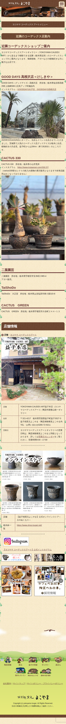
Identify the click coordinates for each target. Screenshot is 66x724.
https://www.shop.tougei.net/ (29, 525)
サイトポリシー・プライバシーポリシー (45, 683)
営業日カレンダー (46, 436)
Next (61, 557)
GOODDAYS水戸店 (27, 89)
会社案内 (7, 683)
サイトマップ (19, 683)
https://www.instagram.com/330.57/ (33, 167)
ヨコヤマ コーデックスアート (23, 335)
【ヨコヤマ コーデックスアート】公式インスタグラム (27, 549)
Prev (5, 557)
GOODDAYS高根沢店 (46, 89)
